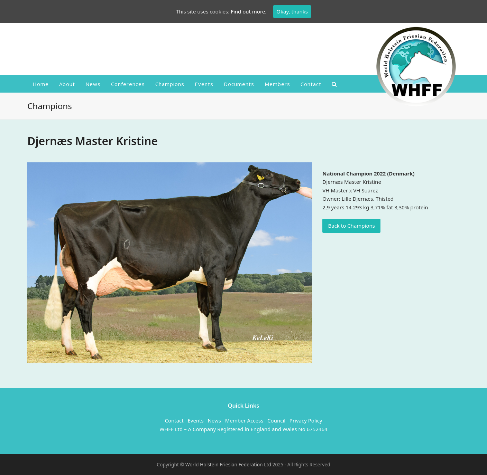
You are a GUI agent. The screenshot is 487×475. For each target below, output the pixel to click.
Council (276, 420)
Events (195, 420)
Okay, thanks (292, 11)
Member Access (244, 420)
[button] (334, 84)
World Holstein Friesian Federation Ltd (229, 464)
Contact (174, 420)
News (214, 420)
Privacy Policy (306, 420)
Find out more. (248, 11)
